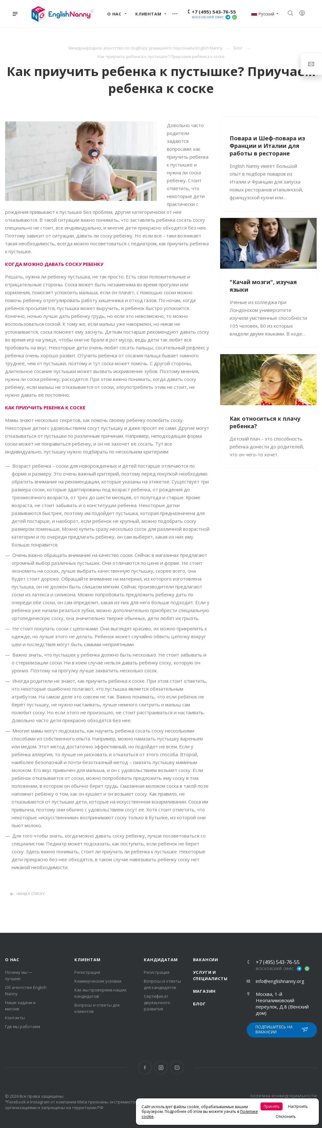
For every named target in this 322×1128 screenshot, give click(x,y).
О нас (12, 959)
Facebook (145, 1067)
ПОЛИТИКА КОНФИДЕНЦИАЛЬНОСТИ (283, 1096)
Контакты (15, 1017)
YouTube (177, 1067)
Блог (199, 1004)
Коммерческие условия (97, 981)
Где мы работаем (22, 1026)
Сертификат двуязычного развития (157, 1002)
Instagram (161, 1067)
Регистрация (87, 972)
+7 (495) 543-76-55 (214, 12)
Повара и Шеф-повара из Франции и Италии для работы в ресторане (267, 145)
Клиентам (87, 959)
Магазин (204, 991)
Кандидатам (161, 959)
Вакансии (205, 959)
